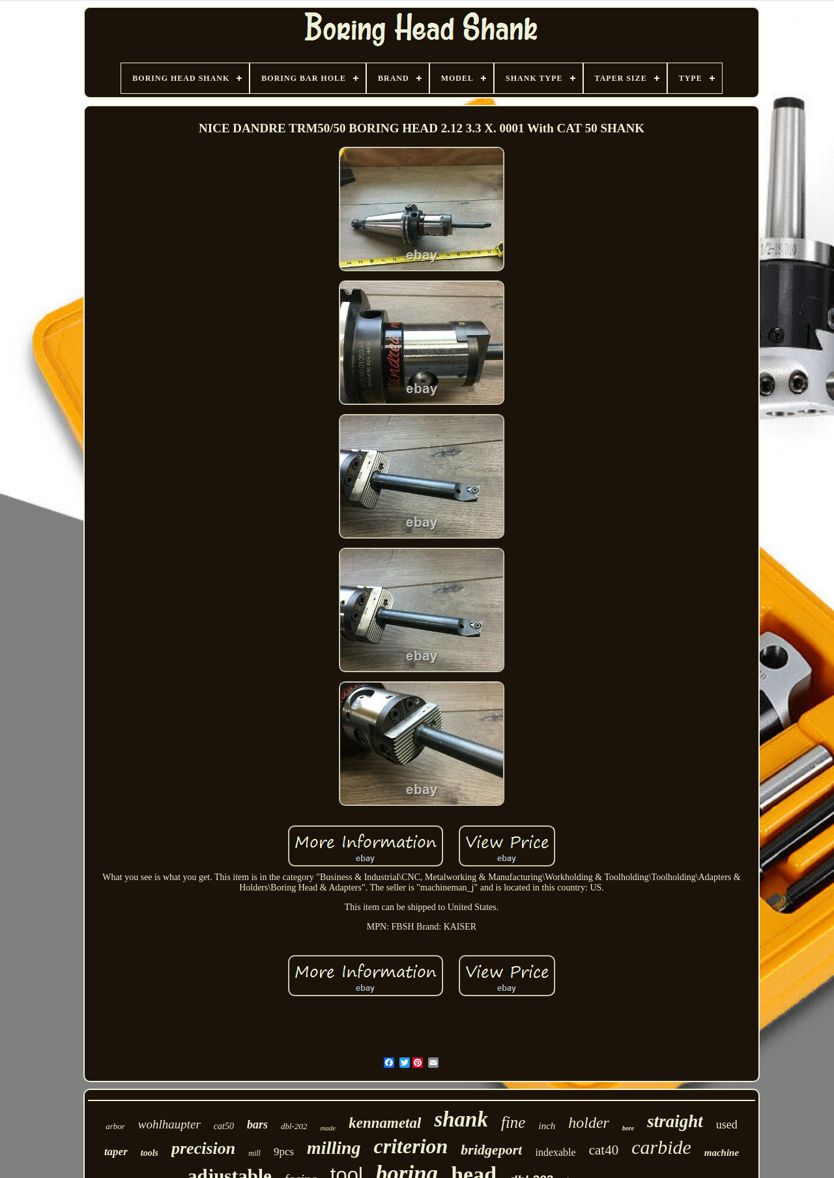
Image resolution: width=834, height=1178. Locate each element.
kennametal (385, 1123)
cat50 (224, 1126)
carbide (661, 1147)
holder (588, 1122)
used (727, 1124)
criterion (411, 1146)
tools (149, 1153)
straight (675, 1121)
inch (546, 1126)
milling (333, 1148)
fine (513, 1122)
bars (257, 1124)
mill (254, 1153)
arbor (115, 1126)
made (328, 1128)
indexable (555, 1152)
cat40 (603, 1150)
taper (116, 1151)
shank (461, 1119)
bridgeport (491, 1149)
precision (203, 1148)
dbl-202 (294, 1126)
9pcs (284, 1151)
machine (721, 1152)
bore (628, 1128)
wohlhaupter (169, 1124)
